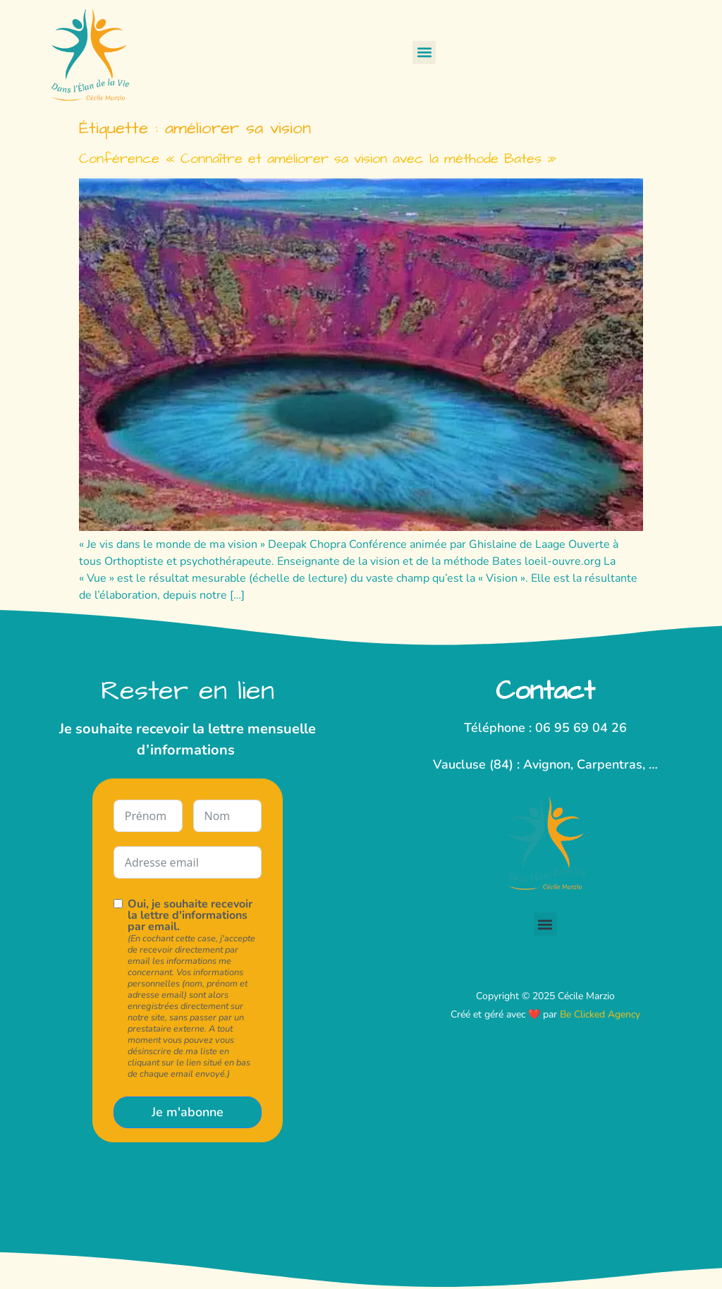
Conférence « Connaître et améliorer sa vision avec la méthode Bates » (317, 159)
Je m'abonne (188, 1112)
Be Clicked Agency (600, 1014)
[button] (424, 52)
